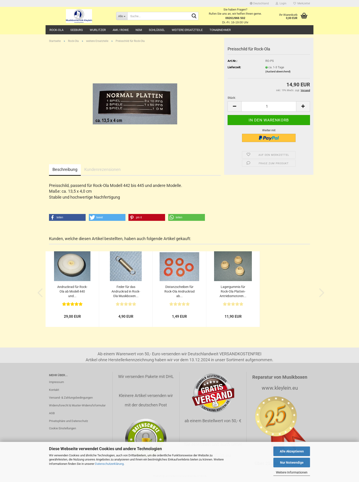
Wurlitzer (98, 30)
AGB (52, 413)
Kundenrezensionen (102, 169)
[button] (259, 3)
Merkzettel (301, 3)
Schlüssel (157, 30)
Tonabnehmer (220, 30)
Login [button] (281, 3)
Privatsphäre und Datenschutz (68, 421)
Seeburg (76, 30)
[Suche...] (121, 16)
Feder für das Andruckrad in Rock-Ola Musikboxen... (126, 291)
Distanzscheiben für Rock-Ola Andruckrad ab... (179, 291)
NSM (139, 30)
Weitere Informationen (291, 472)
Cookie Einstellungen (62, 428)
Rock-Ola (56, 30)
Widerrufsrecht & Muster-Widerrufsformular (77, 405)
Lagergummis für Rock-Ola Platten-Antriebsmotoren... (233, 291)
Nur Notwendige (292, 462)
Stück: (232, 97)
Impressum (56, 382)
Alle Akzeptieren (292, 451)
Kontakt (54, 390)
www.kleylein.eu (280, 388)
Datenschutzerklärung (109, 464)
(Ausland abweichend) (278, 71)
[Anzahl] (268, 106)
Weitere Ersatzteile (187, 30)
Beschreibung (64, 169)
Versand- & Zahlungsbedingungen (71, 397)
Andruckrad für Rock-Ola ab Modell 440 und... (72, 291)
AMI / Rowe (121, 30)
